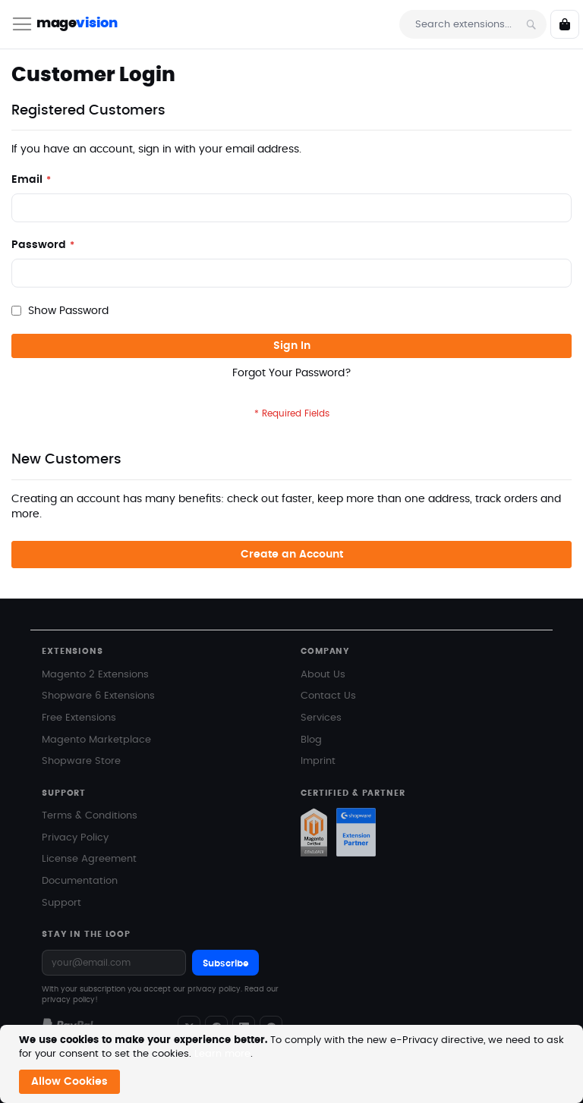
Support (61, 903)
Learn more (222, 1054)
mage (76, 23)
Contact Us (328, 696)
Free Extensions (79, 718)
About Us (323, 675)
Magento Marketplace (96, 740)
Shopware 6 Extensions (98, 696)
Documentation (80, 881)
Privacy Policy (75, 838)
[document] (293, 1064)
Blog (311, 740)
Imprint (318, 761)
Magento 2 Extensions (95, 675)
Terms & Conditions (89, 816)
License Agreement (89, 859)
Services (321, 718)
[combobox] (473, 24)
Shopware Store (81, 761)
